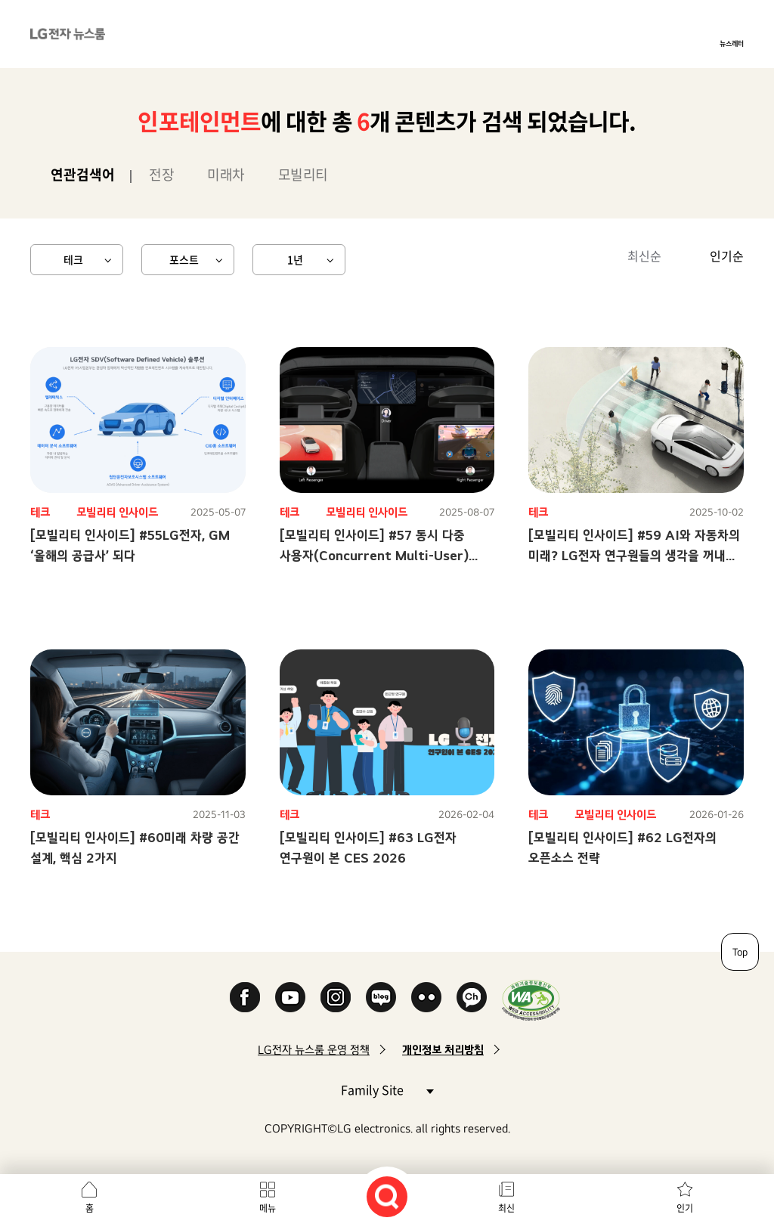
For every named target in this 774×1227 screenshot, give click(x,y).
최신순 (644, 255)
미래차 (226, 174)
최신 (506, 1208)
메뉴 (267, 1208)
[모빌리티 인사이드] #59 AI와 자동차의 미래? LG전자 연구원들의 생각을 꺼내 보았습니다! (634, 555)
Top (740, 952)
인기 (684, 1208)
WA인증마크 (531, 1000)
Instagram (335, 997)
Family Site (387, 1089)
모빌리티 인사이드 (117, 512)
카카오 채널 (472, 997)
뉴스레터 (732, 43)
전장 (161, 174)
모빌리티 (303, 174)
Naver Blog (381, 997)
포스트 (184, 259)
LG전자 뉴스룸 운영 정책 (314, 1050)
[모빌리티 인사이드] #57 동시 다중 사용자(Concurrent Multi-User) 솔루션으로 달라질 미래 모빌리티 (374, 555)
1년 (295, 259)
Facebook (245, 997)
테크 (73, 259)
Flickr (426, 997)
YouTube (290, 997)
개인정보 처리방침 (443, 1050)
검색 (387, 1196)
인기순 (727, 255)
